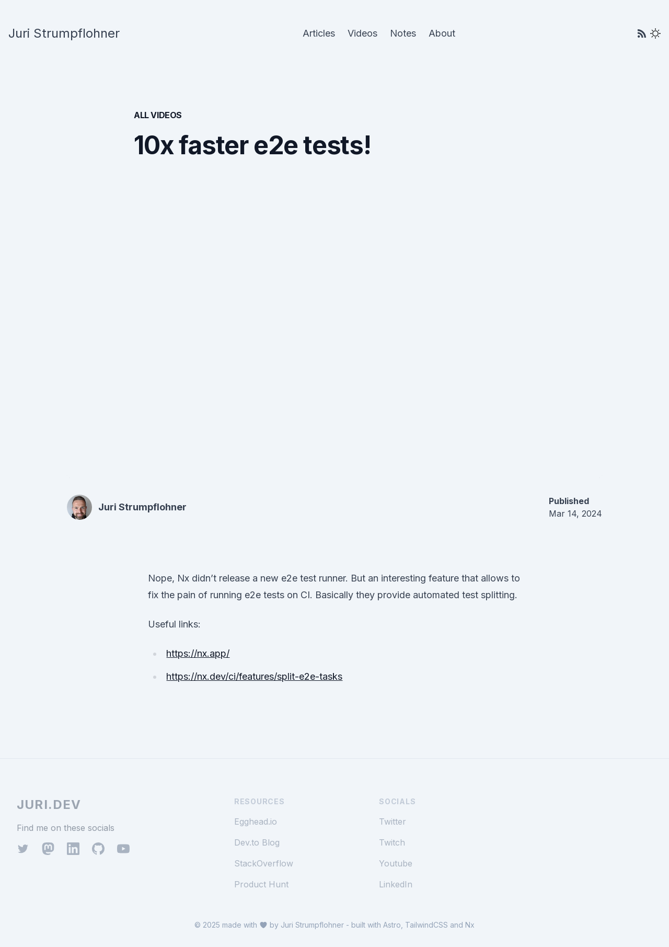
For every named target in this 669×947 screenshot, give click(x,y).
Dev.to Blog (257, 842)
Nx (470, 924)
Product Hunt (261, 884)
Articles (319, 33)
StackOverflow (263, 863)
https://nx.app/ (197, 653)
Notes (403, 33)
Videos (362, 33)
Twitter (392, 821)
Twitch (392, 842)
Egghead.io (255, 821)
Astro (392, 924)
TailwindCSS (426, 924)
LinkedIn (395, 884)
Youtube (395, 863)
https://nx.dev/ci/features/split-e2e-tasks (254, 676)
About (442, 33)
